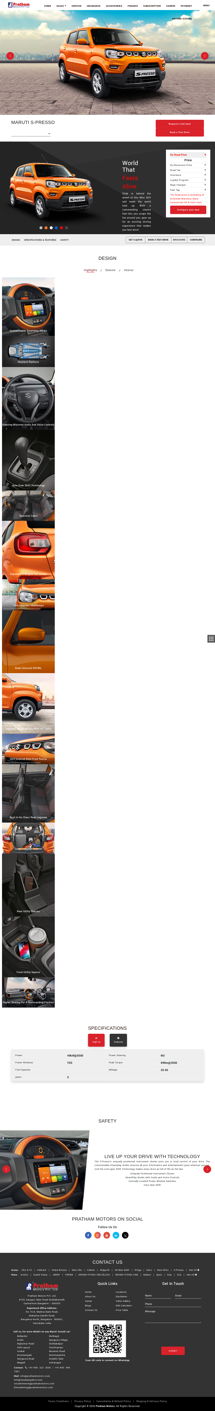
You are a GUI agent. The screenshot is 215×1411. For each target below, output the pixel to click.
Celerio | (93, 1274)
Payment (187, 5)
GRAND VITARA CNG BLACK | (96, 1279)
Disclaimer (121, 1301)
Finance (138, 5)
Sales (73, 5)
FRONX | (71, 1279)
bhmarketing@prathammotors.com (33, 1391)
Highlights (90, 271)
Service (87, 5)
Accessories (121, 5)
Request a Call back (180, 124)
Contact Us (91, 1315)
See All (194, 1274)
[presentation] (170, 1341)
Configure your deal (188, 210)
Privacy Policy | (85, 1405)
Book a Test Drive (179, 132)
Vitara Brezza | (61, 1274)
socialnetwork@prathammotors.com (34, 1388)
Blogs (88, 1310)
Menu (206, 5)
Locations (121, 1297)
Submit (173, 1356)
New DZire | (165, 1274)
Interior (129, 271)
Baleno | (149, 1279)
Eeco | (151, 1274)
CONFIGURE (196, 240)
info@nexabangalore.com (28, 1384)
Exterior (110, 271)
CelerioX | (44, 1274)
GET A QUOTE (135, 240)
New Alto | (79, 1274)
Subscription (156, 5)
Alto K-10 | (29, 1274)
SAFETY (64, 240)
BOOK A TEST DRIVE (158, 240)
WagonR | (107, 1274)
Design (16, 240)
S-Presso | (181, 1274)
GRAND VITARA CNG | (129, 1279)
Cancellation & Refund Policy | (115, 1405)
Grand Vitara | (42, 1279)
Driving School (183, 17)
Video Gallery (123, 1306)
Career (173, 5)
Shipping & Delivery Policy (151, 1405)
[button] (6, 1171)
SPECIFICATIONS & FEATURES (40, 240)
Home (60, 5)
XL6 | (181, 1279)
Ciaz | (171, 1279)
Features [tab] (118, 1041)
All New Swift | (124, 1274)
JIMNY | (58, 1279)
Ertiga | (140, 1274)
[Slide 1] (107, 110)
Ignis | (161, 1279)
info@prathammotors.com (35, 1380)
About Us (90, 1301)
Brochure (179, 240)
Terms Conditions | (61, 1405)
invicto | (27, 1279)
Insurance (102, 5)
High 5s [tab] (96, 1041)
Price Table (122, 1315)
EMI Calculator (124, 1310)
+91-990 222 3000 (40, 1372)
